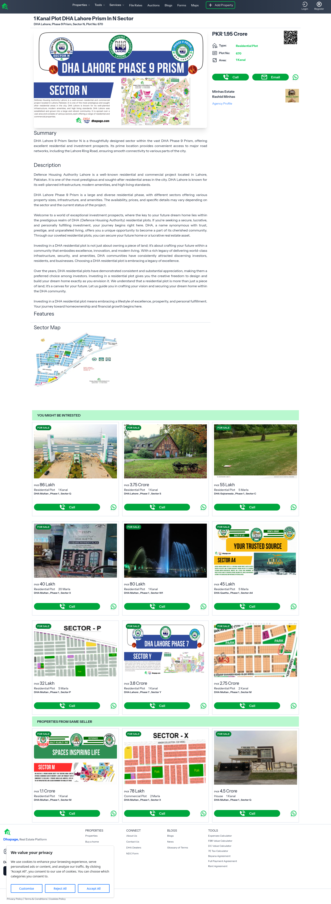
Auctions (153, 5)
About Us (131, 835)
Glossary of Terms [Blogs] (177, 847)
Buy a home (92, 841)
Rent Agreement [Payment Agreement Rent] (217, 866)
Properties (91, 835)
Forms (181, 5)
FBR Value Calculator (220, 840)
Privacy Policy (15, 898)
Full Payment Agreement (222, 861)
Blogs (168, 5)
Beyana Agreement (219, 856)
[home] (4, 6)
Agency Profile (222, 103)
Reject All (60, 888)
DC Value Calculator (219, 845)
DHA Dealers (133, 847)
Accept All (93, 888)
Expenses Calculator (220, 835)
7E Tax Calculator (218, 850)
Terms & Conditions (35, 898)
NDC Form (132, 853)
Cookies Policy (57, 898)
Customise (26, 888)
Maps (195, 5)
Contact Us (132, 841)
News (170, 841)
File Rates (135, 5)
